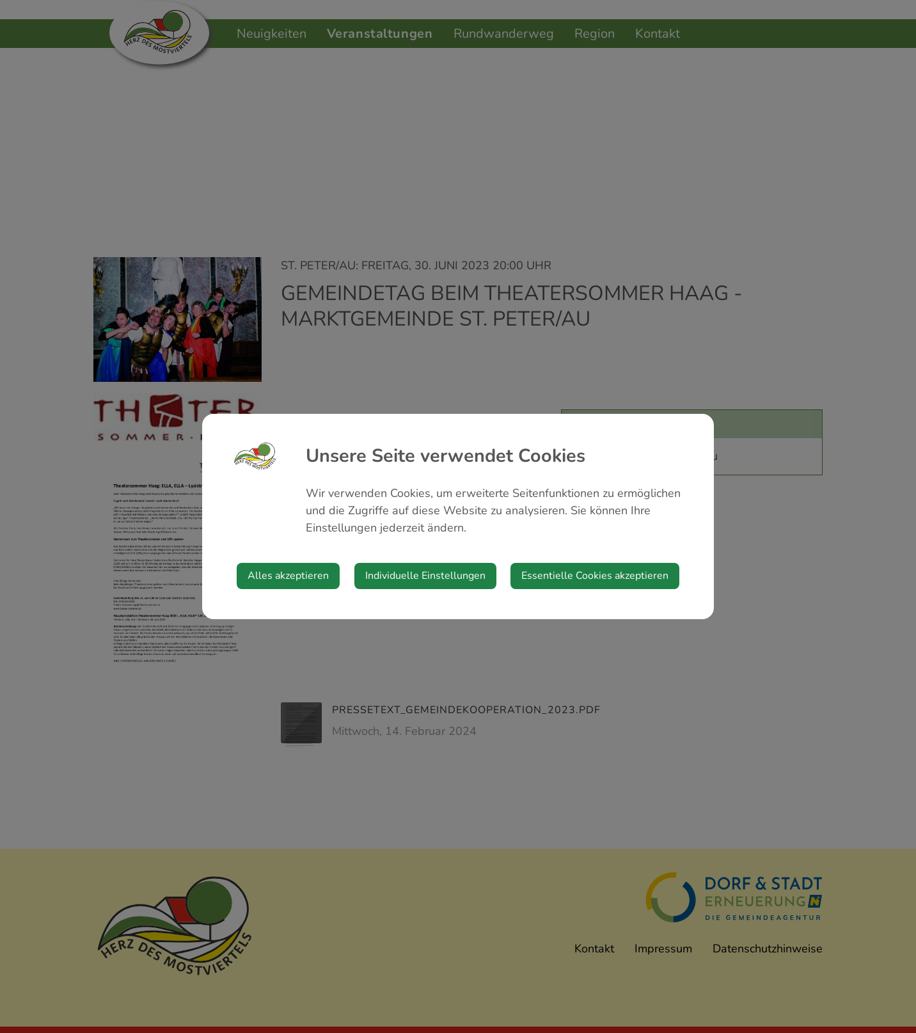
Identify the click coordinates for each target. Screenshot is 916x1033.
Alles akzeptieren (288, 576)
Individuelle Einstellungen (425, 576)
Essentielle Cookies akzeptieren (594, 576)
